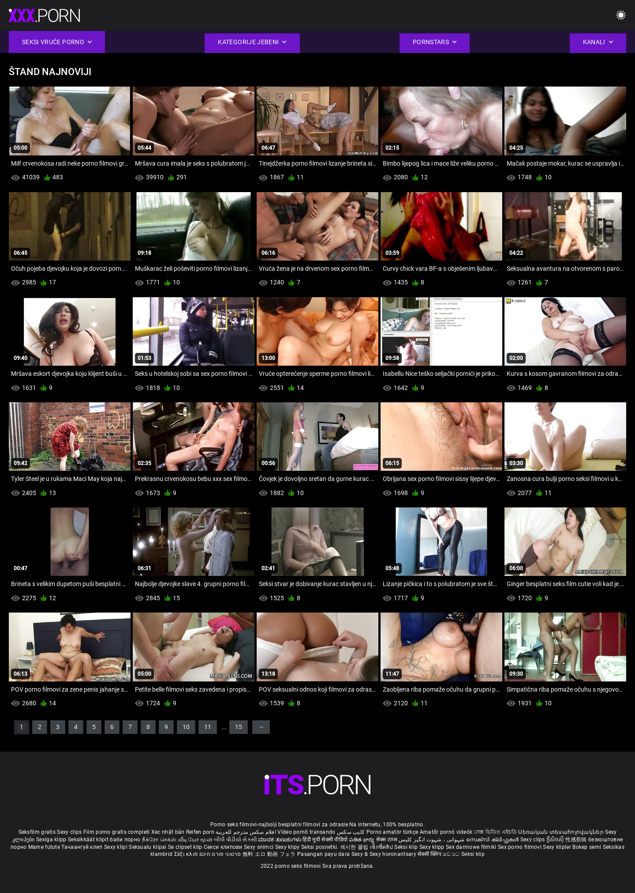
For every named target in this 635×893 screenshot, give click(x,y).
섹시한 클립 (355, 847)
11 (207, 726)
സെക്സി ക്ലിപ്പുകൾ (493, 839)
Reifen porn (200, 832)
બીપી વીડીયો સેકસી (235, 839)
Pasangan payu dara (324, 854)
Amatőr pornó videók (446, 832)
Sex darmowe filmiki (471, 847)
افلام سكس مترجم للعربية (246, 832)
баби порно (125, 839)
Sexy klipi (116, 847)
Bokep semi (586, 847)
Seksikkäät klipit (89, 839)
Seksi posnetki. (320, 847)
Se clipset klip (186, 847)
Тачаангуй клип (82, 847)
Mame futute (44, 847)
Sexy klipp (432, 847)
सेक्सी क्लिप (430, 854)
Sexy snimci (259, 847)
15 (238, 726)
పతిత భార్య (362, 839)
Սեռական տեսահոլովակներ (561, 832)
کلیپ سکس (351, 832)
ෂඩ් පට (452, 854)
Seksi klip (406, 847)
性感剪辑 (577, 839)
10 (186, 726)
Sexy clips (70, 832)
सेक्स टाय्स (387, 839)
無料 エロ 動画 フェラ (269, 854)
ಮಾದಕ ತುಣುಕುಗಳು (280, 839)
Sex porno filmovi (520, 847)
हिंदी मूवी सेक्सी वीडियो (325, 839)
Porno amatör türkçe (392, 832)
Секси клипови (224, 847)
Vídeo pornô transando (306, 832)
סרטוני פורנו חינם (220, 854)
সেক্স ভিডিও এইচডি (495, 832)
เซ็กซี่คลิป (382, 847)
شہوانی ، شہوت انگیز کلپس (432, 839)
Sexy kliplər (557, 847)
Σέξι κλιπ (186, 854)
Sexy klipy (288, 847)
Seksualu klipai (148, 847)
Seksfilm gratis (37, 832)
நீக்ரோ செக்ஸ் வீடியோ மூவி (177, 839)
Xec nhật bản (168, 832)
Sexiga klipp (52, 839)
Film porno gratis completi (116, 832)
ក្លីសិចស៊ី (555, 839)
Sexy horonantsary (394, 854)
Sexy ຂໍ (360, 854)
